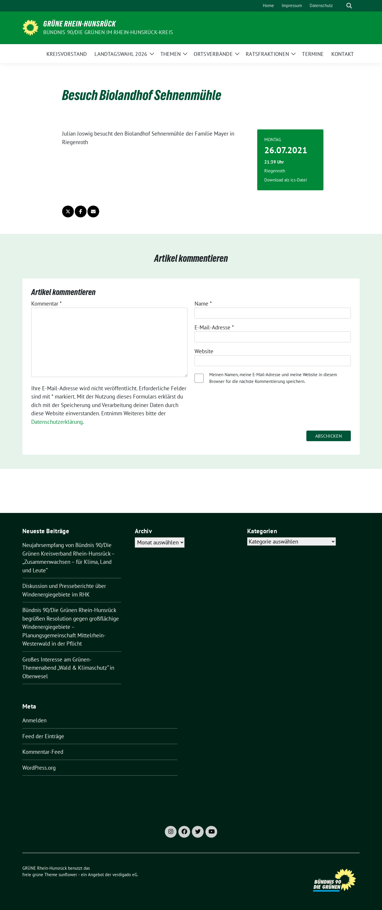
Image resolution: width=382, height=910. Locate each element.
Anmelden (34, 720)
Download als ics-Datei (285, 180)
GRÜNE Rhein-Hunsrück (79, 23)
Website (204, 351)
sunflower (68, 874)
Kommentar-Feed (42, 751)
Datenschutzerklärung (57, 421)
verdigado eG (124, 874)
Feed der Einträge (43, 736)
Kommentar (46, 303)
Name (203, 303)
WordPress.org (39, 767)
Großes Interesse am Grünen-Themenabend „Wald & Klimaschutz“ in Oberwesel (68, 668)
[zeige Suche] (349, 5)
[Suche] (340, 5)
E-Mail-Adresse (214, 327)
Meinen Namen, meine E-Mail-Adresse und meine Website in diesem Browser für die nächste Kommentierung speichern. (273, 378)
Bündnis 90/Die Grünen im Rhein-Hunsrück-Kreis (108, 32)
